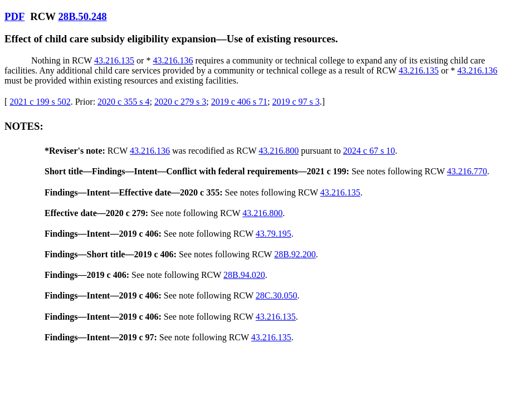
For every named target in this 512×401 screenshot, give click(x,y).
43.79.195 (273, 233)
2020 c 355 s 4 (123, 101)
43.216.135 (114, 60)
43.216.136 (173, 60)
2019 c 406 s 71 (239, 101)
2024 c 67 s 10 (369, 150)
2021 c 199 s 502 (39, 101)
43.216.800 (279, 150)
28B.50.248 (82, 16)
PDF (14, 16)
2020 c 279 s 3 (180, 101)
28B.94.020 (244, 275)
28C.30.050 (277, 295)
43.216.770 (467, 171)
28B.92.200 (295, 254)
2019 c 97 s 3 (295, 101)
